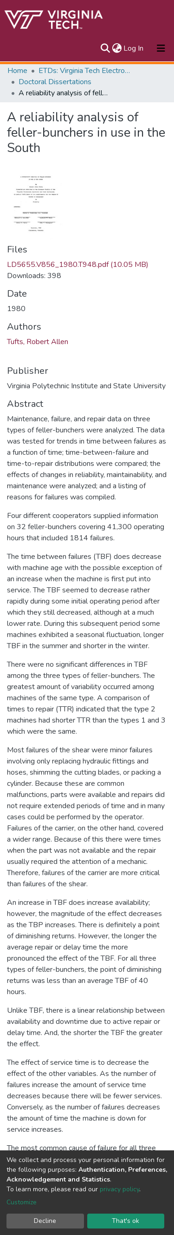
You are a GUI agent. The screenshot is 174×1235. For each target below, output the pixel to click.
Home (17, 71)
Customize (21, 1202)
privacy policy (119, 1189)
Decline (45, 1220)
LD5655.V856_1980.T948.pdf (77, 264)
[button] (116, 48)
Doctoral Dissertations (55, 82)
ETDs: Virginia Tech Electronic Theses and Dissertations (85, 71)
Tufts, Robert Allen (37, 342)
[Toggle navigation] (161, 48)
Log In (133, 48)
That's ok (125, 1220)
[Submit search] (105, 48)
